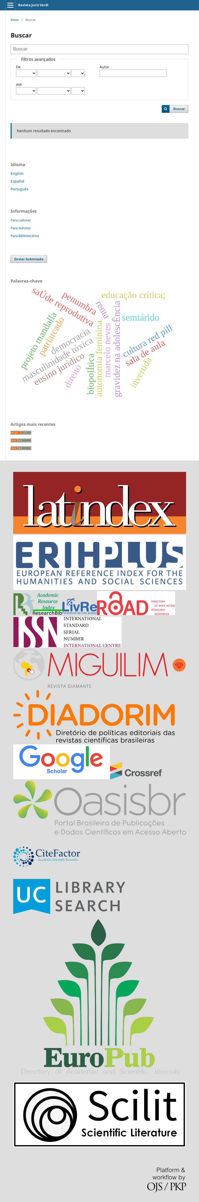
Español (17, 181)
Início (15, 19)
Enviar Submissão (28, 259)
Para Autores (21, 228)
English (17, 173)
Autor (104, 66)
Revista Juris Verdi (33, 5)
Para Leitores (21, 220)
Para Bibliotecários (25, 235)
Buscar (179, 109)
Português (19, 189)
